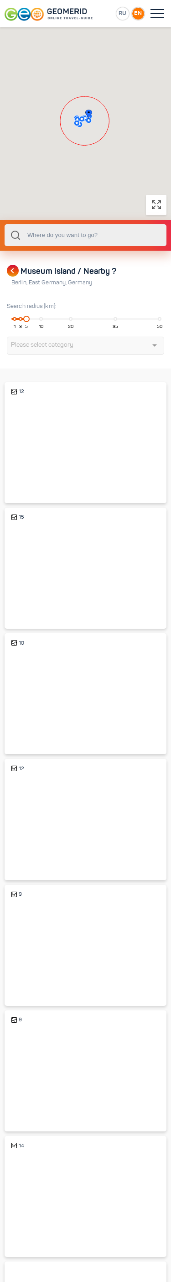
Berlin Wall (28, 1230)
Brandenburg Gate (38, 1104)
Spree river (28, 853)
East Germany (48, 282)
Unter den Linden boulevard (50, 602)
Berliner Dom (31, 476)
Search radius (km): (32, 306)
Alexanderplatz (34, 727)
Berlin (20, 282)
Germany (80, 282)
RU (122, 13)
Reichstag (27, 979)
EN (138, 13)
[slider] (26, 319)
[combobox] (85, 235)
